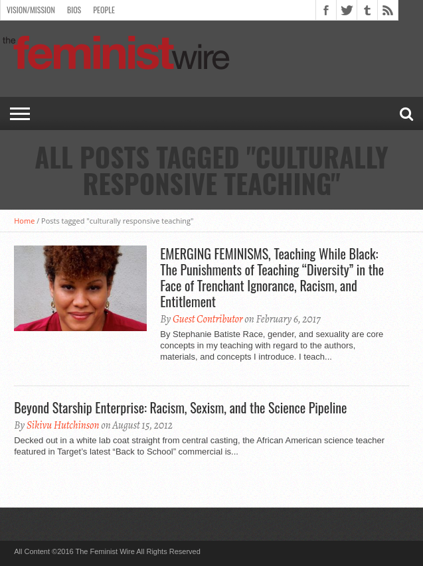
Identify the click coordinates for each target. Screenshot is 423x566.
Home (24, 221)
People (104, 9)
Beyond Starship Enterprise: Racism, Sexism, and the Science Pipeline (180, 407)
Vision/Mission (31, 9)
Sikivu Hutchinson (63, 425)
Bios (74, 9)
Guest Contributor (208, 319)
